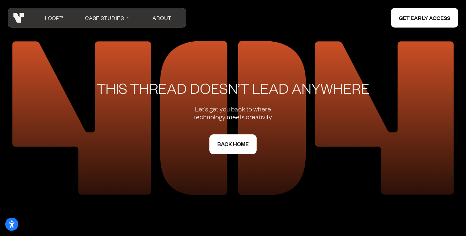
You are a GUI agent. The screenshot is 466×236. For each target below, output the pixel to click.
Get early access (424, 17)
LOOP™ (54, 17)
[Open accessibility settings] (11, 224)
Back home (233, 144)
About (162, 17)
